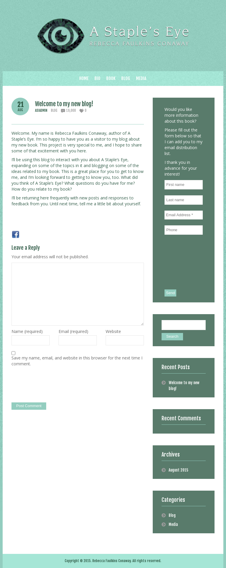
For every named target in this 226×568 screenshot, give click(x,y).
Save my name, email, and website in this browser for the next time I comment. (76, 361)
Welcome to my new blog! (64, 104)
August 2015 (178, 470)
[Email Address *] (183, 215)
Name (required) (27, 331)
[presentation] (56, 385)
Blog (54, 111)
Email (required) (73, 331)
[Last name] (183, 200)
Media (173, 524)
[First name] (183, 184)
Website (113, 331)
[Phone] (183, 230)
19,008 (71, 111)
